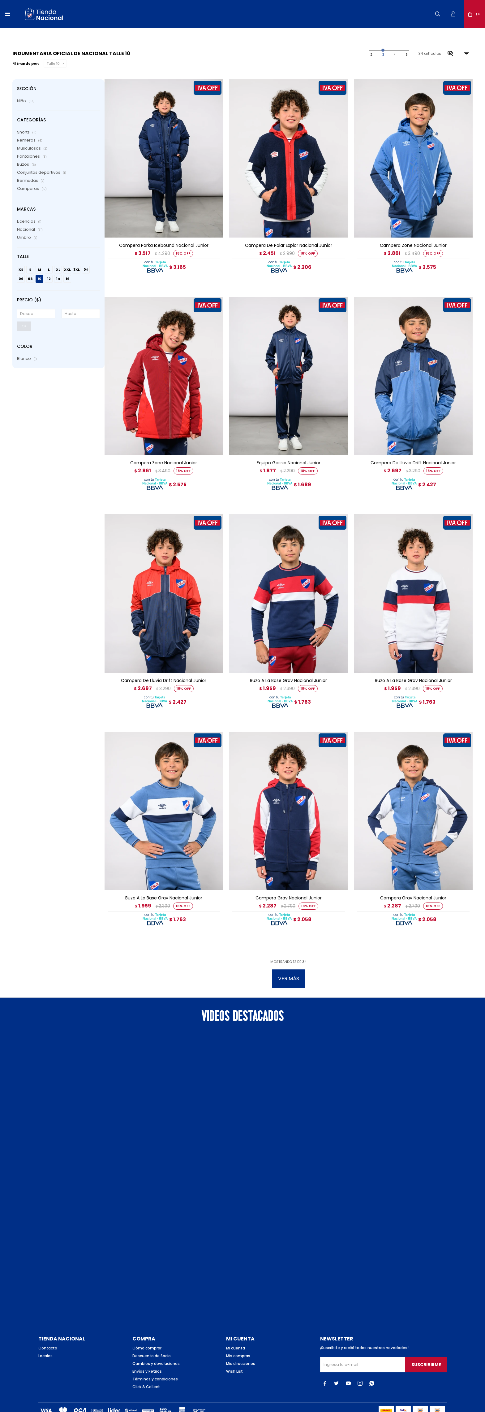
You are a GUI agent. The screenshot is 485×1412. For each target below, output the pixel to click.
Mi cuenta (235, 1326)
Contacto (47, 1326)
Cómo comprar (146, 1326)
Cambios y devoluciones (156, 1341)
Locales (45, 1333)
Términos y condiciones (155, 1357)
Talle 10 (53, 63)
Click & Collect (146, 1364)
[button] (437, 14)
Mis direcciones (240, 1341)
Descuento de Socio (151, 1333)
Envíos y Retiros (147, 1349)
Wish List (234, 1349)
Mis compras (238, 1333)
